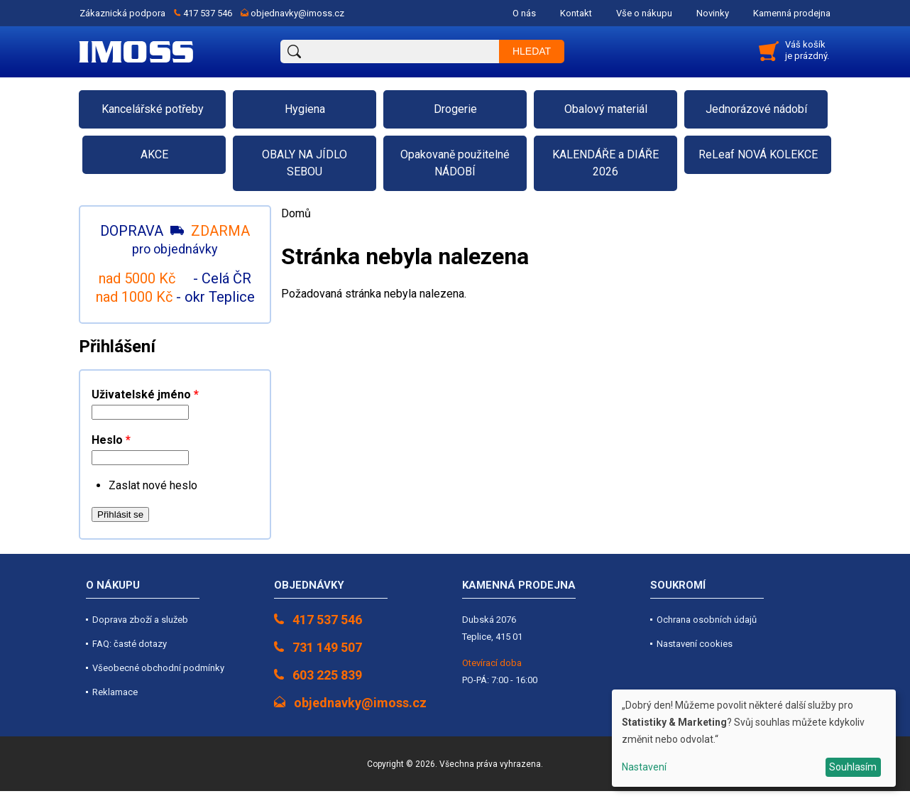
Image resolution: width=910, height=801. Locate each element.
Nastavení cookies (695, 643)
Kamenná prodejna (791, 13)
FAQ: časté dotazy (129, 643)
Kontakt (576, 13)
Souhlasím (853, 767)
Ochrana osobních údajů (707, 619)
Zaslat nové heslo (153, 485)
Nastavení (644, 767)
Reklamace (115, 692)
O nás (524, 13)
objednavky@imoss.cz (297, 13)
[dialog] (754, 738)
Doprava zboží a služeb (140, 619)
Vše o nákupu (644, 13)
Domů (296, 213)
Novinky (712, 13)
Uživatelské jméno (145, 394)
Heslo (111, 440)
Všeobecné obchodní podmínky (158, 668)
